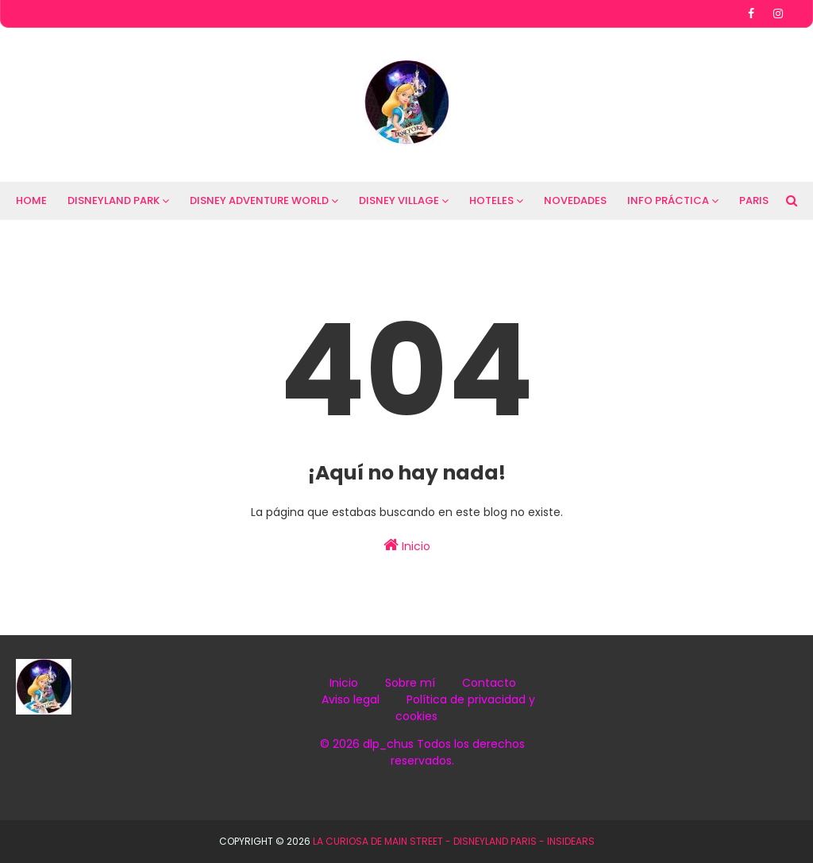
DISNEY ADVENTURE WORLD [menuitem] (259, 200)
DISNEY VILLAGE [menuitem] (399, 200)
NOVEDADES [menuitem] (575, 200)
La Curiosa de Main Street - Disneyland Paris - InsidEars (454, 841)
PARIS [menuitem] (754, 200)
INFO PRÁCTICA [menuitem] (668, 200)
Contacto (489, 683)
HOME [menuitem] (31, 200)
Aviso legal (351, 699)
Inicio (406, 545)
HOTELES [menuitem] (491, 200)
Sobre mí (410, 683)
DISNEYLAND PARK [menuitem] (113, 200)
